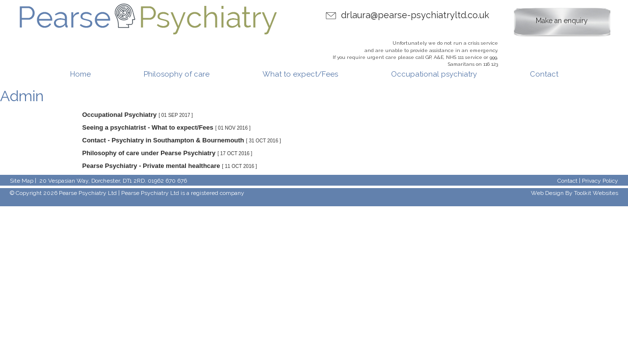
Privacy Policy (600, 180)
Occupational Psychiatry (119, 114)
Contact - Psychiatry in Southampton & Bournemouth (163, 140)
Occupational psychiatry (434, 74)
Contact (544, 74)
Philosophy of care (176, 74)
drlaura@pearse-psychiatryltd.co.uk (415, 15)
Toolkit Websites (596, 193)
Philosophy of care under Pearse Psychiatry (149, 153)
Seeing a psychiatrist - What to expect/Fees (147, 127)
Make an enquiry (562, 21)
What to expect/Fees (300, 74)
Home (80, 74)
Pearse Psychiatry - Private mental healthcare (151, 165)
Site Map (21, 180)
